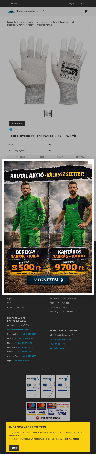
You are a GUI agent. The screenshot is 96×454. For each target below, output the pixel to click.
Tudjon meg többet (70, 438)
